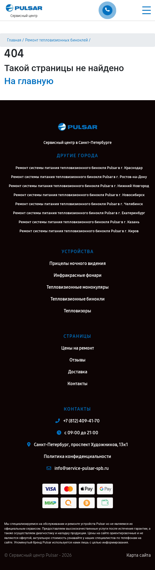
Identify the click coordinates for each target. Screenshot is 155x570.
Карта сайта (138, 555)
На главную (28, 81)
